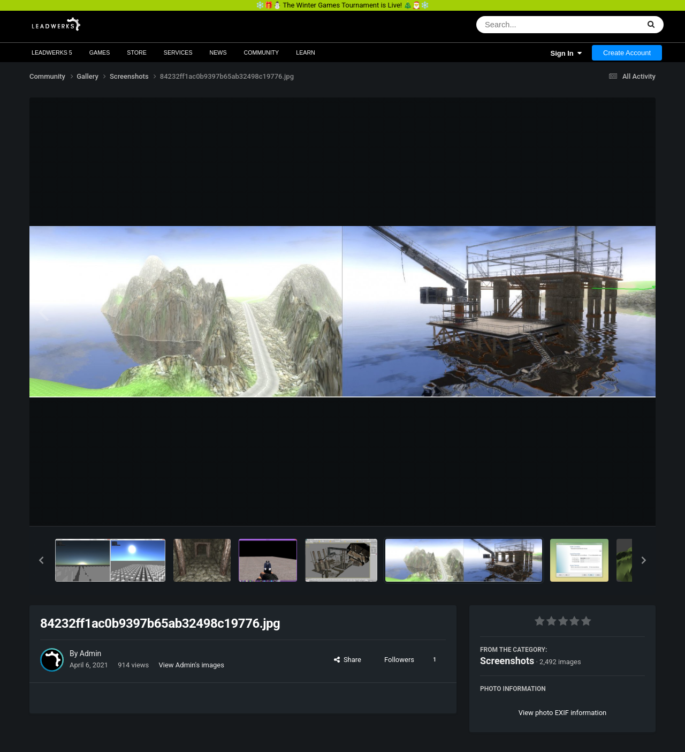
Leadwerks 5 (52, 52)
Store (137, 52)
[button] (41, 560)
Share (347, 660)
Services (178, 52)
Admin (90, 653)
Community (261, 52)
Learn (305, 52)
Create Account (627, 53)
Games (99, 52)
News (218, 52)
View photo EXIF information (563, 713)
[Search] (530, 24)
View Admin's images (191, 665)
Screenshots (507, 660)
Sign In (566, 53)
